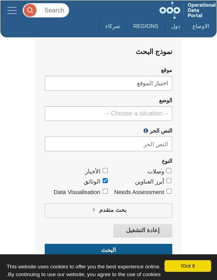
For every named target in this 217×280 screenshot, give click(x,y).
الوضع (165, 100)
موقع (166, 70)
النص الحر (158, 131)
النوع (167, 161)
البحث (108, 250)
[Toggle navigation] (12, 10)
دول (175, 26)
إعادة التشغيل (142, 230)
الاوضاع (200, 26)
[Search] (46, 10)
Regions (145, 26)
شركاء (112, 26)
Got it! (188, 266)
